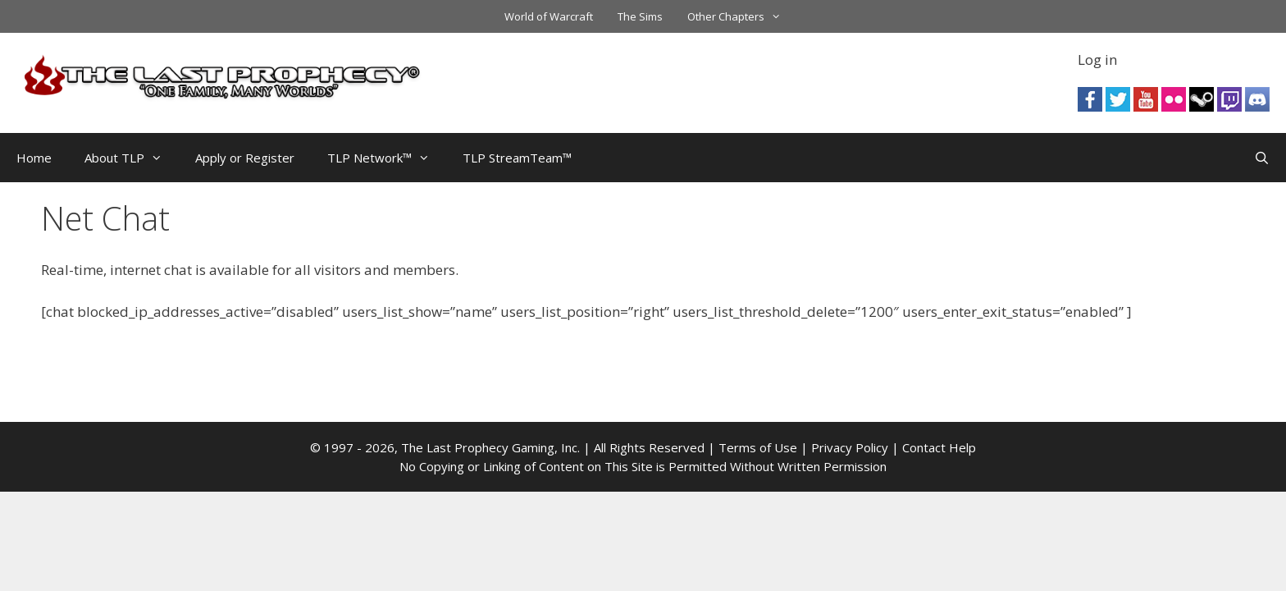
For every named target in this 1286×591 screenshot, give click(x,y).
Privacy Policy (849, 447)
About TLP (131, 157)
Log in (1097, 59)
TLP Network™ (386, 157)
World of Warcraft (548, 16)
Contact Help (939, 447)
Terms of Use (757, 447)
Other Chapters (740, 16)
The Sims (640, 16)
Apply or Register (244, 157)
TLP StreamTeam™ (517, 157)
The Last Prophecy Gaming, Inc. (490, 447)
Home (34, 157)
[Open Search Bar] (1262, 157)
